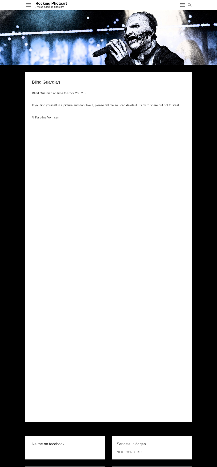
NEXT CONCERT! (129, 384)
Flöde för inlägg (127, 419)
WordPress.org (127, 429)
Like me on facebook (47, 376)
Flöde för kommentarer (132, 424)
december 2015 (40, 414)
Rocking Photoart (51, 3)
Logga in (123, 414)
